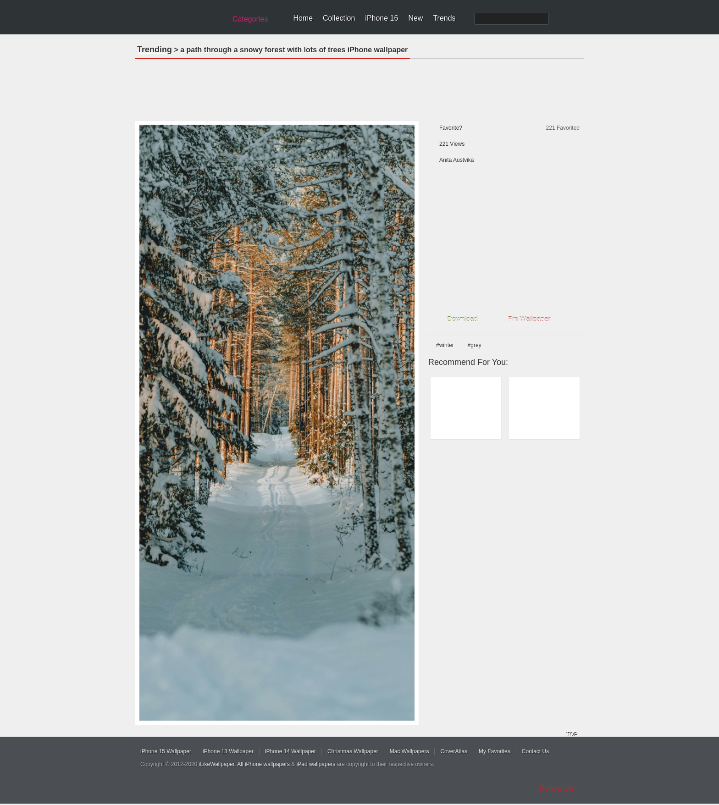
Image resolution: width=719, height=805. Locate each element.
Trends (444, 18)
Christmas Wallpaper (352, 751)
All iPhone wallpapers (263, 764)
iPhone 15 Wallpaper (165, 751)
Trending (154, 49)
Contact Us (535, 751)
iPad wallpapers (316, 764)
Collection (339, 18)
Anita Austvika (456, 160)
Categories (250, 19)
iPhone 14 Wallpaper (290, 751)
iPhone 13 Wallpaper (228, 751)
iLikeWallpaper (217, 764)
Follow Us (557, 788)
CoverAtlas (453, 751)
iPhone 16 (381, 18)
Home (303, 18)
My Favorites (494, 751)
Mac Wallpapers (409, 751)
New (415, 18)
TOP (571, 734)
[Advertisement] (359, 86)
